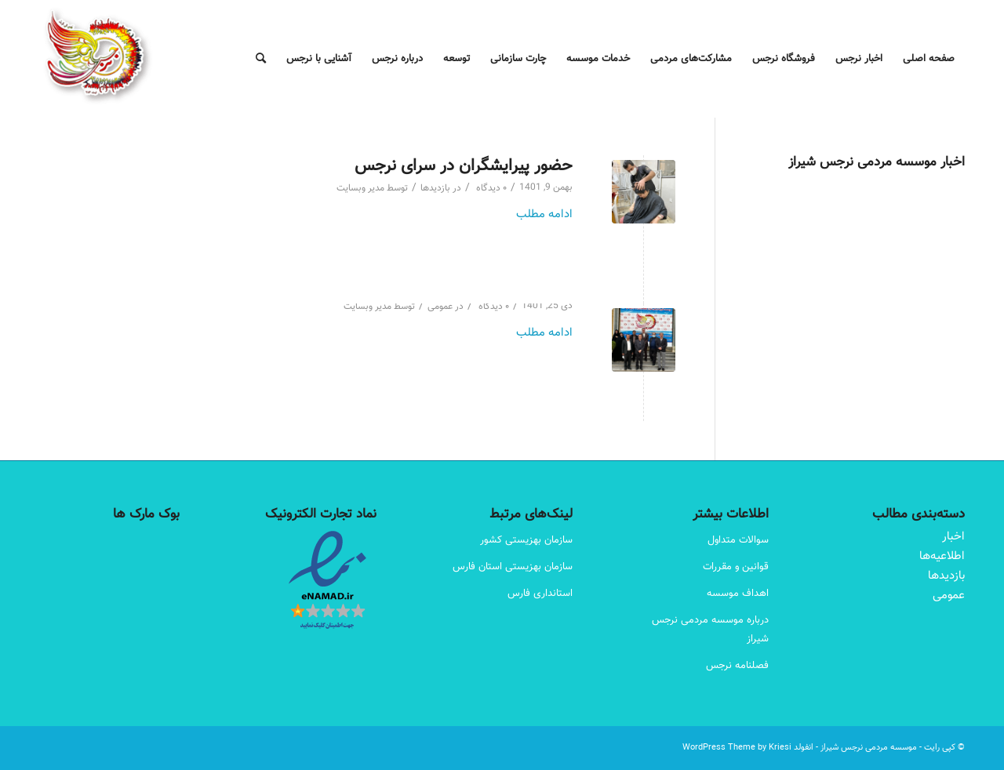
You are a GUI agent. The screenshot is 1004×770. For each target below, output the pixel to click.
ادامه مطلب (544, 214)
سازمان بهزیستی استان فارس (513, 567)
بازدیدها (435, 188)
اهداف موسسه (738, 593)
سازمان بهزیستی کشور (526, 540)
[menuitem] (929, 59)
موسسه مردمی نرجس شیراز (868, 747)
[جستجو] (261, 59)
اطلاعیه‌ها (942, 556)
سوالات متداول (738, 540)
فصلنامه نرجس (737, 666)
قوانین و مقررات (736, 567)
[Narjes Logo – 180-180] (98, 59)
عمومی (440, 307)
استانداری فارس (540, 593)
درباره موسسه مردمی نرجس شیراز (710, 630)
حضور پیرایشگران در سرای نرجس (464, 166)
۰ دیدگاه (490, 188)
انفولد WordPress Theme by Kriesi (747, 747)
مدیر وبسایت (360, 188)
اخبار (953, 537)
